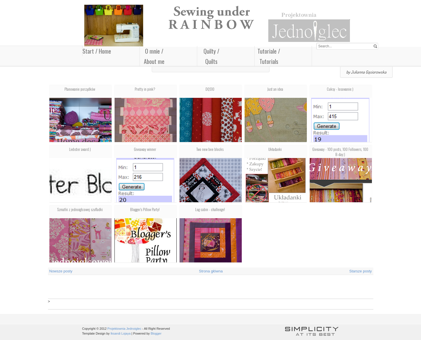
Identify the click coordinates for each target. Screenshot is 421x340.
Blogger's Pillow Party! (145, 209)
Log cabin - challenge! (210, 209)
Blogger (156, 333)
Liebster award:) (80, 149)
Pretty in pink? (145, 89)
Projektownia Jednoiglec (124, 328)
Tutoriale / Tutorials (268, 56)
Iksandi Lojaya (120, 333)
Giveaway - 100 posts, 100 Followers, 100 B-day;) (340, 152)
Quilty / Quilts (211, 56)
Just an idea (275, 89)
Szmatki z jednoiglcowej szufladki (80, 209)
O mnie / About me (154, 56)
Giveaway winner (145, 149)
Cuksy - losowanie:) (340, 89)
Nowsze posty (60, 271)
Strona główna (211, 271)
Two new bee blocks (209, 149)
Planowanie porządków (80, 89)
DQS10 (210, 89)
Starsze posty (360, 271)
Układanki (275, 149)
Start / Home (96, 51)
